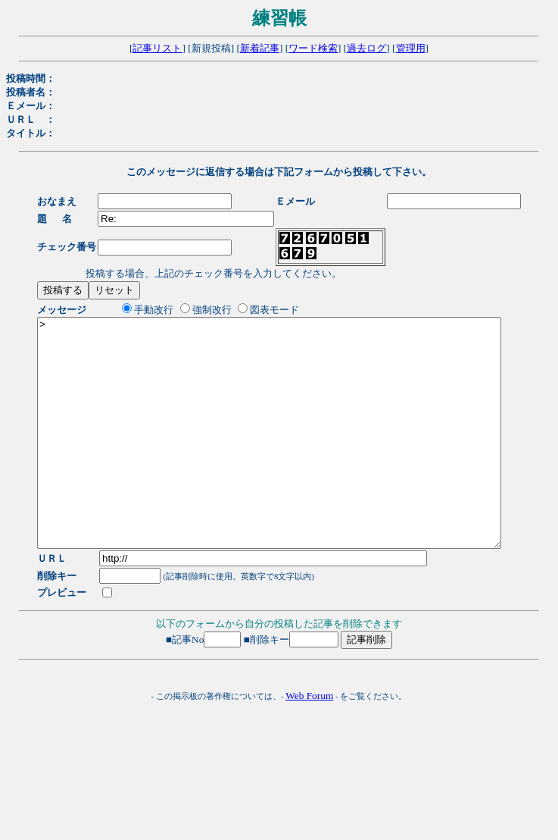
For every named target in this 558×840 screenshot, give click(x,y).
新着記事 (259, 48)
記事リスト (157, 48)
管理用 (411, 48)
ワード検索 (313, 48)
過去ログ (366, 48)
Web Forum (309, 741)
